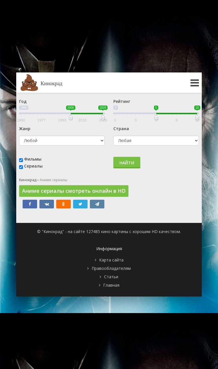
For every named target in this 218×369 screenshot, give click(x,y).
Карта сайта (111, 260)
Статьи (111, 276)
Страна (121, 128)
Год (23, 101)
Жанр (24, 128)
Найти (126, 163)
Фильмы (32, 159)
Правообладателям (111, 268)
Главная (111, 285)
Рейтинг (121, 101)
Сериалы (33, 166)
